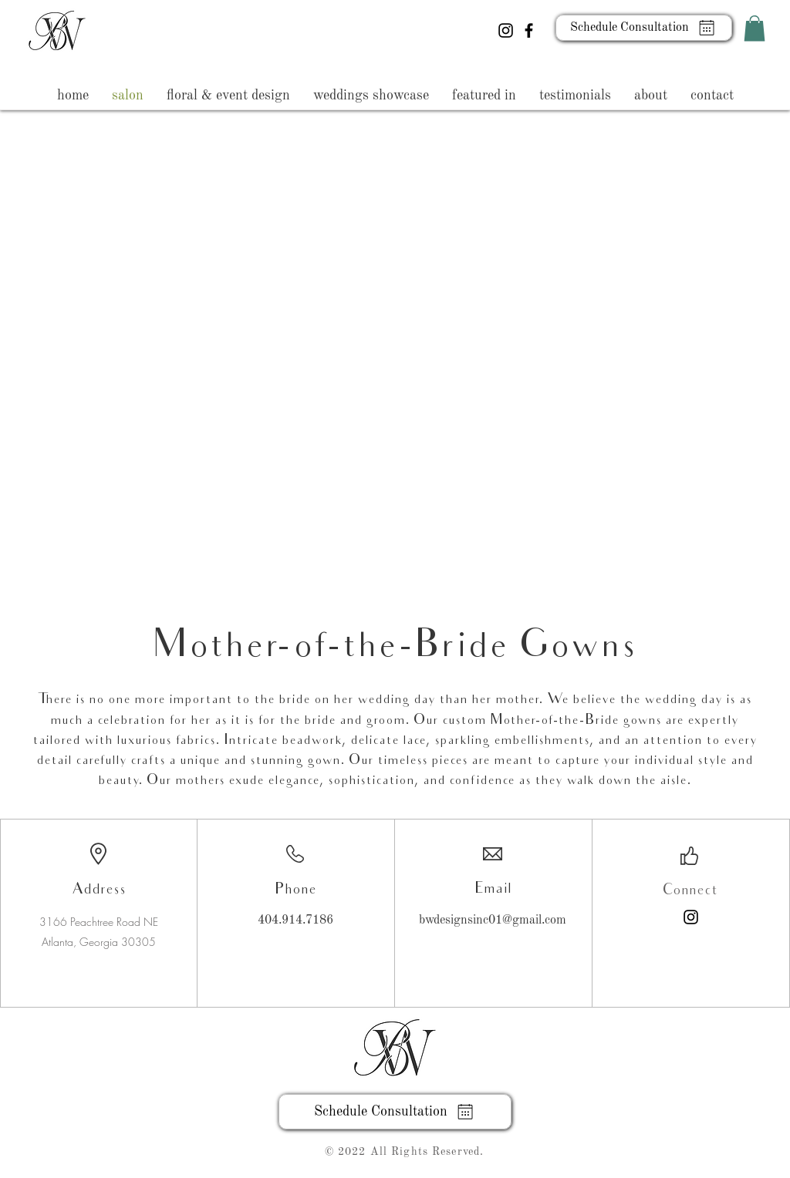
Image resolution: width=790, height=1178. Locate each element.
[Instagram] (505, 30)
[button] (754, 28)
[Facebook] (528, 30)
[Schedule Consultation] (643, 28)
